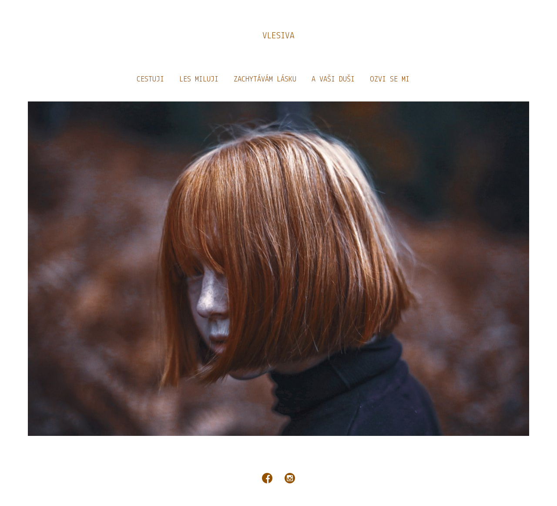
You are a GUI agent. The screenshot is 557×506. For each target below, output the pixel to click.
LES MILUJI (198, 79)
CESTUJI (150, 79)
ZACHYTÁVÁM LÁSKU (265, 79)
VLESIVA (278, 35)
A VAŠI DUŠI (333, 79)
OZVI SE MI (389, 79)
